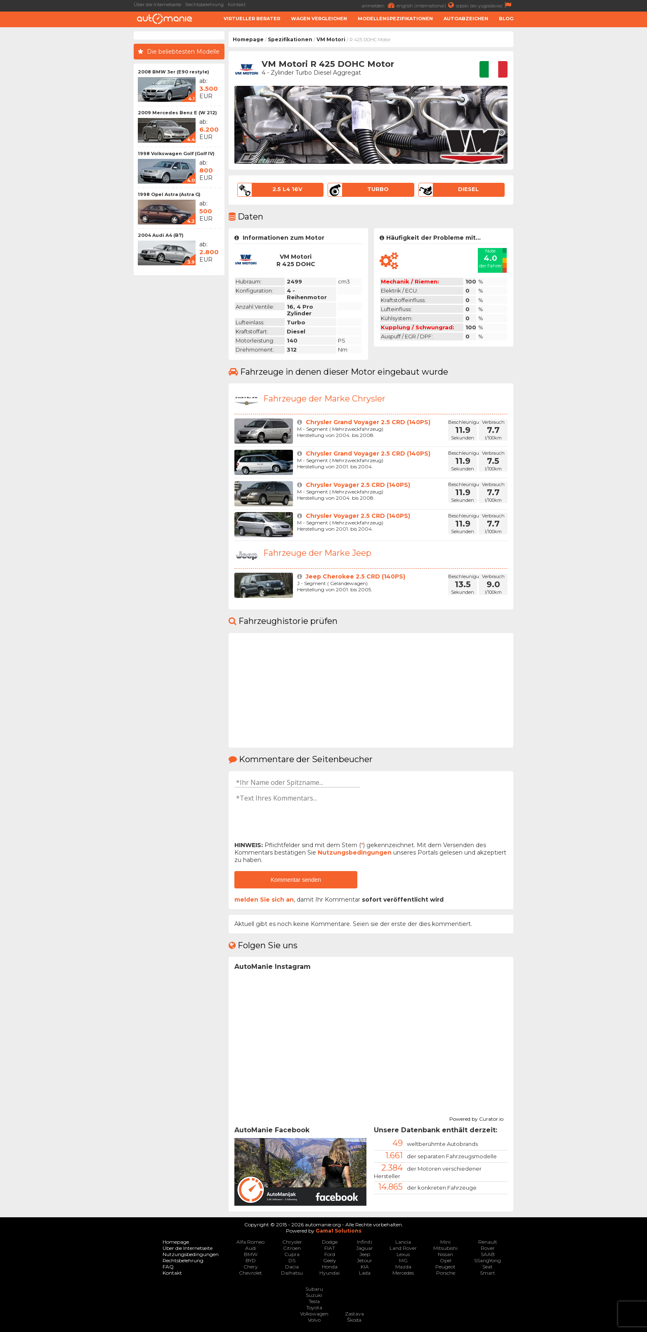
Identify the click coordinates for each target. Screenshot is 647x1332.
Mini (445, 1242)
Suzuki (314, 1295)
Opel (445, 1260)
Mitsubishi (445, 1248)
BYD (251, 1260)
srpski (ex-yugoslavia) (484, 5)
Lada (365, 1273)
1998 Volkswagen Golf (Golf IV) (176, 153)
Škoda (354, 1320)
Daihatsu (292, 1273)
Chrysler (292, 1242)
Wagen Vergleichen (319, 18)
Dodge (330, 1242)
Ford (329, 1254)
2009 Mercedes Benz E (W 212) (177, 113)
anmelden (379, 5)
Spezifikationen (290, 39)
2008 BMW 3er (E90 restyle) (173, 72)
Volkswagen (314, 1314)
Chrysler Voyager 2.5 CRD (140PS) (358, 485)
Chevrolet (250, 1273)
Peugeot (445, 1267)
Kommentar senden (296, 879)
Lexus (403, 1254)
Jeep (364, 1254)
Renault (487, 1242)
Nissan (445, 1254)
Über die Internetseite (157, 4)
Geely (329, 1260)
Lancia (403, 1242)
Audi (250, 1248)
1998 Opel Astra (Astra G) (169, 194)
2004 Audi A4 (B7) (161, 235)
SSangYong (487, 1260)
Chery (250, 1267)
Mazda (403, 1267)
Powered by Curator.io (476, 1118)
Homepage (248, 39)
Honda (330, 1267)
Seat (487, 1267)
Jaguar (364, 1248)
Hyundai (329, 1273)
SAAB (488, 1254)
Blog (506, 18)
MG (403, 1260)
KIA (365, 1267)
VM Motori (330, 39)
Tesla (314, 1301)
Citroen (292, 1248)
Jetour (364, 1260)
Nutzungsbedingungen (355, 852)
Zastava (354, 1314)
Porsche (445, 1273)
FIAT (329, 1248)
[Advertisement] (68, 155)
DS (291, 1260)
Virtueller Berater (252, 18)
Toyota (314, 1307)
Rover (488, 1248)
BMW (250, 1254)
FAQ (168, 1267)
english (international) (426, 5)
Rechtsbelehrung (204, 4)
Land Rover (403, 1248)
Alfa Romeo (250, 1242)
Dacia (292, 1267)
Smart (487, 1273)
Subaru (314, 1289)
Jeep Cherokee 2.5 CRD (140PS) (355, 576)
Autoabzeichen (466, 18)
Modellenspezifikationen (395, 18)
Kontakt (237, 4)
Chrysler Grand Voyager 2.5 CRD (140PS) (368, 422)
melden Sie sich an (264, 899)
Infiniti (364, 1242)
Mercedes (403, 1273)
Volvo (314, 1320)
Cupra (292, 1254)
